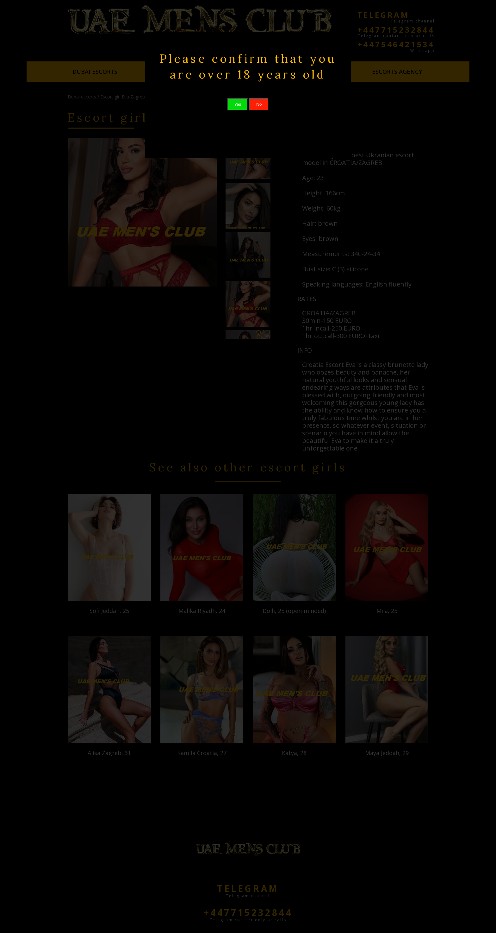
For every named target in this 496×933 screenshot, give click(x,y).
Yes (237, 104)
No (259, 104)
